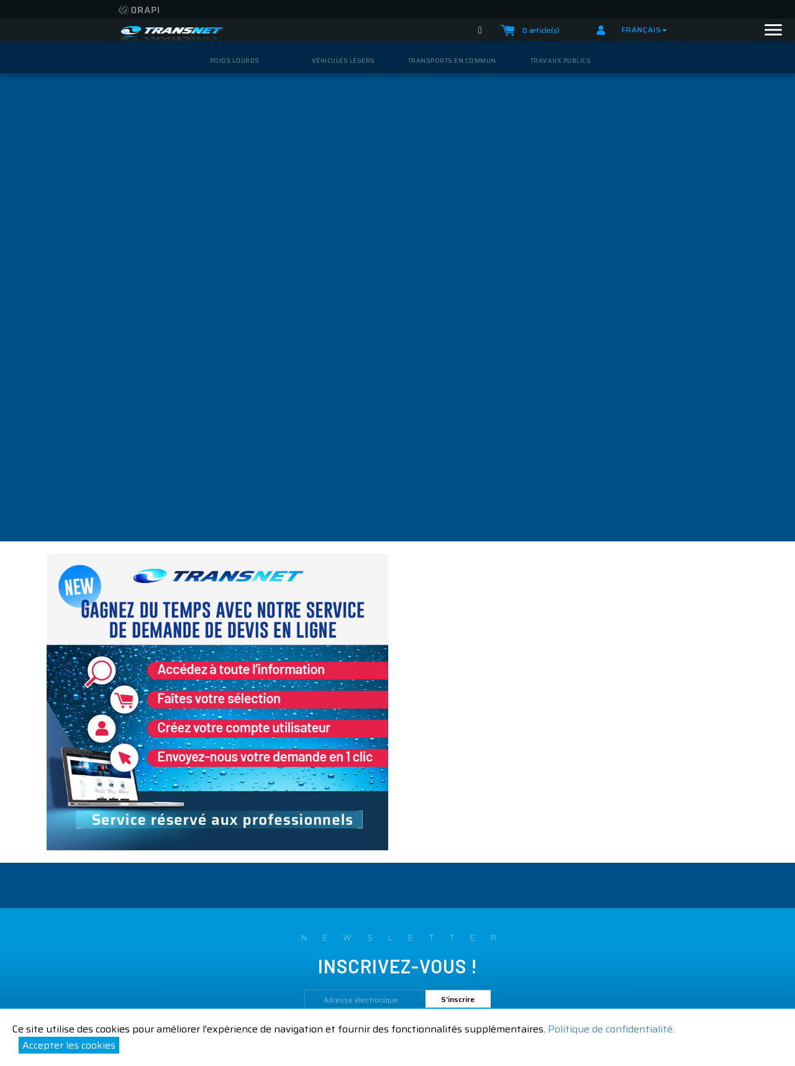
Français (644, 29)
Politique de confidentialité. (611, 1029)
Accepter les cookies (69, 1045)
